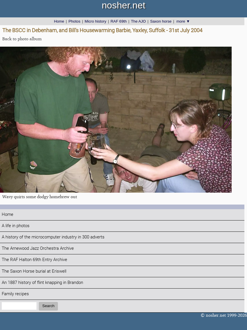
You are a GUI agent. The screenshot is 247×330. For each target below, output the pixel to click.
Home (59, 21)
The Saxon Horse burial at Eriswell (34, 271)
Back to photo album (22, 38)
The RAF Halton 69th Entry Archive (34, 259)
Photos (74, 21)
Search (48, 306)
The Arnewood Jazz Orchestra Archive (38, 248)
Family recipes (15, 293)
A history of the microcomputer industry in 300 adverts (53, 237)
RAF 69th (119, 21)
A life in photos (16, 225)
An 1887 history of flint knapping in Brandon (42, 282)
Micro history (95, 21)
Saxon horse (160, 21)
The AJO (138, 21)
